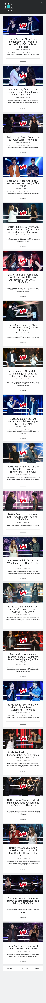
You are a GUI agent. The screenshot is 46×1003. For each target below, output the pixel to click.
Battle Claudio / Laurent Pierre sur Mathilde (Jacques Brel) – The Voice (23, 405)
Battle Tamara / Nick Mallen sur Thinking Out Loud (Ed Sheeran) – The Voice (23, 357)
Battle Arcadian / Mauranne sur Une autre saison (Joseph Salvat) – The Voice (23, 884)
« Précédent (9, 968)
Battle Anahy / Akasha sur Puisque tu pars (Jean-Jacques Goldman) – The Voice (23, 76)
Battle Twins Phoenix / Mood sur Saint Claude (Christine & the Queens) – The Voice (23, 786)
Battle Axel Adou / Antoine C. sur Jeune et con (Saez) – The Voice (23, 167)
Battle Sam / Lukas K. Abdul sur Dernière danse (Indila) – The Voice (23, 311)
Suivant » (37, 968)
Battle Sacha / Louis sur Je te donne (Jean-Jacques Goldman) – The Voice (23, 691)
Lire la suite (23, 61)
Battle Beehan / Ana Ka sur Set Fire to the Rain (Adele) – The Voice (23, 501)
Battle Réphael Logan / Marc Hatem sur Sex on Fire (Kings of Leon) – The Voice (23, 739)
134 (27, 968)
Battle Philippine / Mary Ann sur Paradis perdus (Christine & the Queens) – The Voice (23, 213)
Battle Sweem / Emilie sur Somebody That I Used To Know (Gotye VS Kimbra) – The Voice (23, 25)
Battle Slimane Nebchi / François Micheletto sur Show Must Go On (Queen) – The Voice (23, 641)
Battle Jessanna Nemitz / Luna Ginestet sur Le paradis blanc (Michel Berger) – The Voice (23, 834)
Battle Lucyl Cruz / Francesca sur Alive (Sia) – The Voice (23, 123)
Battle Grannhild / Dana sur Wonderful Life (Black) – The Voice (23, 547)
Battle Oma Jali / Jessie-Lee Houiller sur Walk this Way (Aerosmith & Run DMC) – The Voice (23, 261)
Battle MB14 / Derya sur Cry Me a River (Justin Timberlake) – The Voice (23, 453)
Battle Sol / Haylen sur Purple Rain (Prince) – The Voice (23, 932)
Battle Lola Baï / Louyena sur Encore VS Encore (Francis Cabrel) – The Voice (23, 593)
